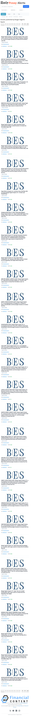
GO (10, 467)
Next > (28, 24)
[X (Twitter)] (10, 710)
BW (10, 111)
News (7, 16)
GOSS (11, 244)
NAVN (11, 685)
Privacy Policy (20, 705)
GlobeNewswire (5, 46)
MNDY (11, 620)
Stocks (9, 14)
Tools (19, 14)
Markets (3, 14)
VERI (11, 532)
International (15, 16)
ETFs (14, 14)
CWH (11, 664)
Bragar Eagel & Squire (6, 44)
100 (25, 23)
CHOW (11, 132)
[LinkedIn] (16, 710)
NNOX (11, 311)
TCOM (11, 599)
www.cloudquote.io (24, 703)
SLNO (11, 90)
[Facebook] (13, 710)
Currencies (10, 16)
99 (22, 23)
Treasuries (20, 16)
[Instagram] (19, 710)
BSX (11, 376)
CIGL (11, 178)
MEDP (11, 46)
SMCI (11, 199)
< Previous (2, 24)
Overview (3, 16)
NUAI (11, 287)
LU (10, 399)
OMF (11, 511)
